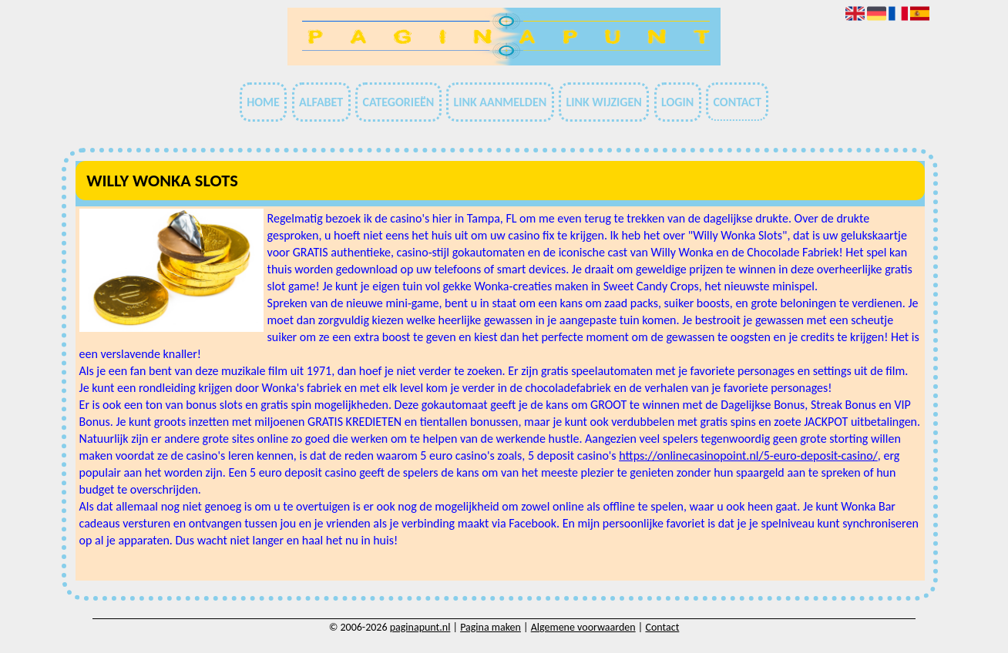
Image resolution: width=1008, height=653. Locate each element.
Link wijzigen (603, 102)
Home (263, 102)
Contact (737, 102)
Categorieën (398, 102)
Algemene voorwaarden (583, 627)
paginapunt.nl (420, 627)
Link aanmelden (499, 102)
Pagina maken (490, 627)
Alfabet (321, 102)
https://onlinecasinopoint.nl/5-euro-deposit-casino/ (748, 455)
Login (677, 102)
